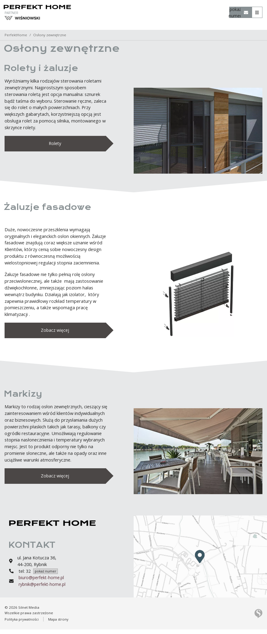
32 (42, 575)
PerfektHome (16, 35)
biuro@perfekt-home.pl (42, 582)
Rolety (55, 144)
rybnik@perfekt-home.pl (43, 589)
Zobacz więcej (55, 332)
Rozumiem (134, 629)
